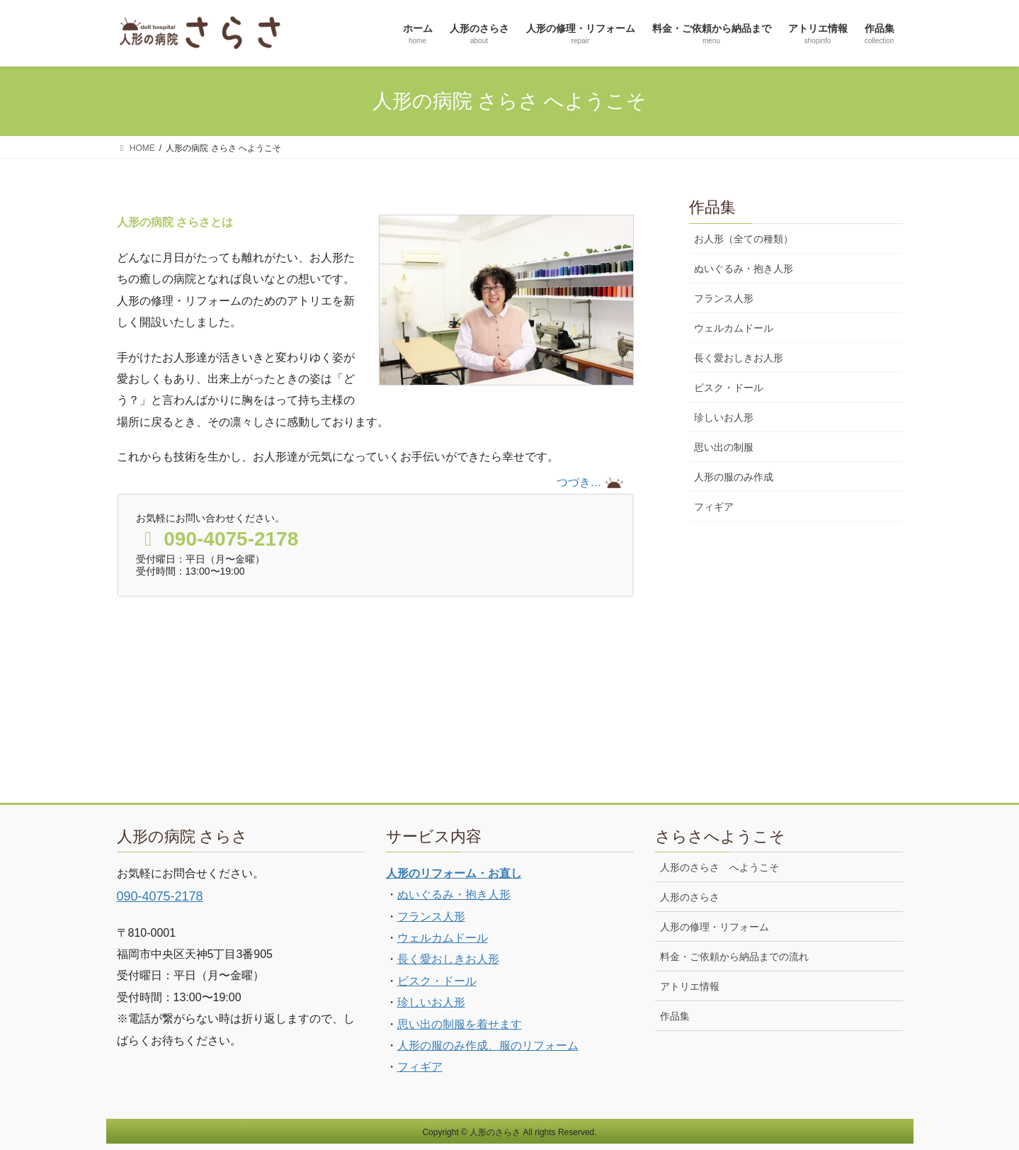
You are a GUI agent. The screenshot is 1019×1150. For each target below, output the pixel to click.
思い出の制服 (723, 447)
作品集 (675, 1016)
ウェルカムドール (733, 328)
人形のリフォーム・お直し (454, 873)
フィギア (714, 506)
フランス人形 (723, 298)
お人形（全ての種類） (743, 238)
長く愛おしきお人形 (738, 357)
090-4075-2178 (160, 896)
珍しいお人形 (723, 417)
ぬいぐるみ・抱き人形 (743, 268)
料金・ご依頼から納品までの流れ (734, 956)
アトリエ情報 (689, 986)
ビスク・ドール (728, 387)
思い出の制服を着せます (459, 1024)
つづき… (579, 482)
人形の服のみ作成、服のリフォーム (488, 1045)
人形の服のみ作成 (733, 477)
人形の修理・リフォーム (714, 926)
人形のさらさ (689, 897)
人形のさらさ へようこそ (719, 867)
